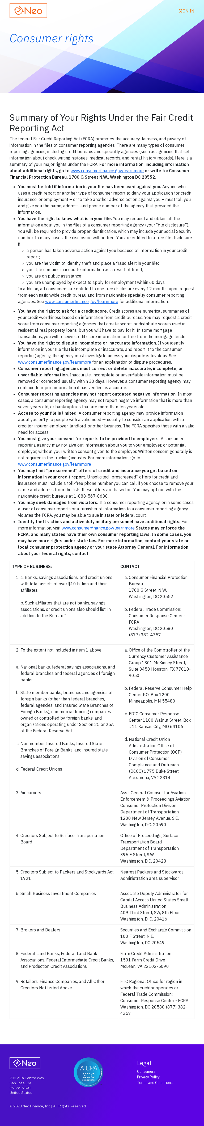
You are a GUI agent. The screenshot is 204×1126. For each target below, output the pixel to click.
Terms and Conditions (155, 1082)
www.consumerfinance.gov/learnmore (107, 170)
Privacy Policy (148, 1077)
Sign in (186, 11)
